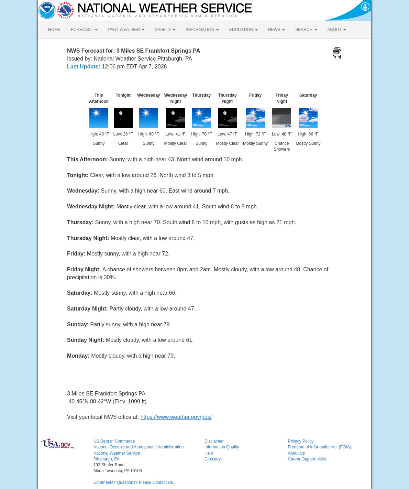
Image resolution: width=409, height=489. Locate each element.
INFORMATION (202, 29)
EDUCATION (243, 29)
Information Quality (221, 447)
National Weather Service (116, 453)
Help (208, 453)
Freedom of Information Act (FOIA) (319, 447)
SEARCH (306, 29)
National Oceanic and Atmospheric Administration (138, 447)
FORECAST (84, 29)
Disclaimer (214, 441)
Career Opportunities (307, 459)
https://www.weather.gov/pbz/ (176, 417)
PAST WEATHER (126, 29)
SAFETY (165, 29)
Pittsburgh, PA (106, 459)
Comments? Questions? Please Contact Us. (133, 482)
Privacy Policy (300, 441)
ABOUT (337, 29)
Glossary (212, 459)
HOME (54, 29)
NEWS (276, 29)
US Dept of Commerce (114, 441)
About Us (296, 453)
